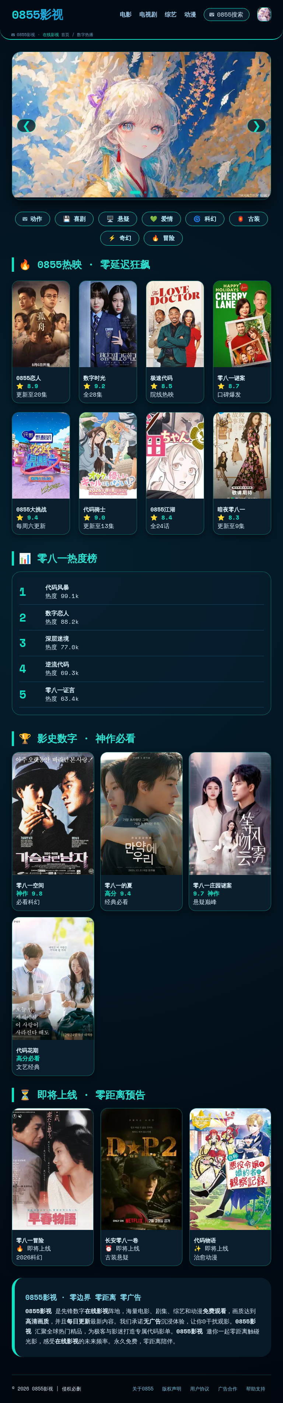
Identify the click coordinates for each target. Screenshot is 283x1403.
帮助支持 (255, 1388)
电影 (126, 14)
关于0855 (142, 1388)
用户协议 (199, 1388)
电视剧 (148, 14)
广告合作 (227, 1388)
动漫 (190, 14)
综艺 (171, 14)
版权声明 (171, 1388)
